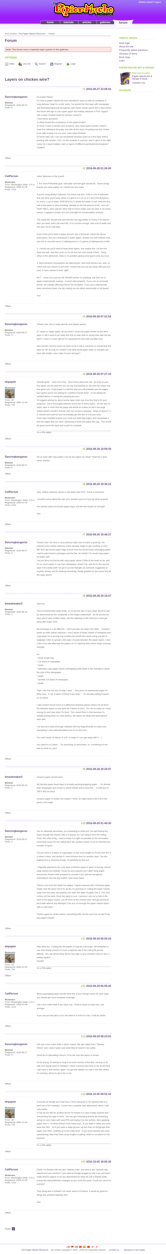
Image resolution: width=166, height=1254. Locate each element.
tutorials (69, 22)
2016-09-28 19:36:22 (98, 484)
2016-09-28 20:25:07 (98, 769)
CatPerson (11, 176)
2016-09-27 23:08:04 (98, 89)
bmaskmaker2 (14, 603)
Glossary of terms (128, 53)
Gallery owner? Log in (150, 2)
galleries (105, 22)
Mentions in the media (134, 1250)
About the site (126, 46)
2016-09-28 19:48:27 (98, 534)
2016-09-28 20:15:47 (98, 595)
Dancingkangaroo (16, 96)
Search (42, 64)
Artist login (124, 43)
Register (58, 64)
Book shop (124, 57)
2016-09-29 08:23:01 (98, 1036)
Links (122, 60)
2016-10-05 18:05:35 (98, 1161)
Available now (138, 83)
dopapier (10, 381)
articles (86, 22)
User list (26, 64)
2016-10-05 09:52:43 (98, 1094)
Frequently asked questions (133, 50)
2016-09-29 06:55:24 (98, 938)
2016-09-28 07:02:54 (98, 316)
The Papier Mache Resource (31, 33)
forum (123, 22)
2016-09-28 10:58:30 (98, 448)
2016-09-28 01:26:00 (98, 168)
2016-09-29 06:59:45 (98, 985)
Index (11, 64)
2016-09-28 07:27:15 (98, 374)
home (50, 22)
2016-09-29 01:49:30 (98, 823)
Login (73, 64)
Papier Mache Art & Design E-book (142, 77)
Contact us (114, 1250)
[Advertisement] (132, 142)
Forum (52, 33)
